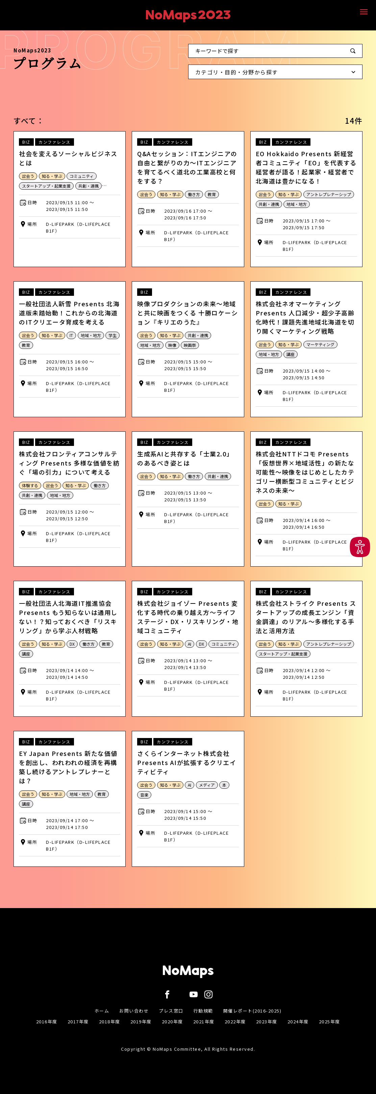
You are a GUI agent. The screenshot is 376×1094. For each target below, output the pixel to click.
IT (71, 335)
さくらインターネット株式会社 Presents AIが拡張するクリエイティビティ (186, 762)
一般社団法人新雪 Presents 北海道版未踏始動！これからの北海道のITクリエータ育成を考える (69, 312)
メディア (207, 785)
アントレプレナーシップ (328, 194)
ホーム (102, 1010)
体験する (30, 485)
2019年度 (141, 1021)
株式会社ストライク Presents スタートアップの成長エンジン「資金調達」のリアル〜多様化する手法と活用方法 (306, 617)
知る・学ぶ (52, 176)
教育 (212, 194)
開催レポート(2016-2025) (252, 1010)
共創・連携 (88, 186)
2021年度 (204, 1021)
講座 (290, 354)
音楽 (144, 795)
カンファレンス (55, 142)
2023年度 (266, 1021)
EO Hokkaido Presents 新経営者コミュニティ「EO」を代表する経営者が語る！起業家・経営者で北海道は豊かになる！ (306, 167)
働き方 (194, 194)
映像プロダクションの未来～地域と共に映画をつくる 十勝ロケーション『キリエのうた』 (187, 312)
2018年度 (109, 1021)
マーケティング (320, 344)
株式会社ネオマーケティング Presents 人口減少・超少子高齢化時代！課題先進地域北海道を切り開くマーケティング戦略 (305, 317)
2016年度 (46, 1021)
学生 (112, 335)
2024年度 (298, 1021)
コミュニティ (82, 176)
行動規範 (203, 1010)
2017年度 (78, 1021)
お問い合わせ (134, 1010)
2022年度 (235, 1021)
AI (189, 644)
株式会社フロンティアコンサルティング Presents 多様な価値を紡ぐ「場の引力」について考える (69, 462)
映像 (172, 345)
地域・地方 (296, 204)
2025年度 (329, 1021)
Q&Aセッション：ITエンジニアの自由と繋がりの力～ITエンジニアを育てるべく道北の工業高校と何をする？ (187, 167)
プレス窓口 (171, 1010)
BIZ (26, 142)
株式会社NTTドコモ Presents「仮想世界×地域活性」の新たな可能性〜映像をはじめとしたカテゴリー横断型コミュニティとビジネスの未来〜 (305, 472)
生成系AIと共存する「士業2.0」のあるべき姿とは (185, 458)
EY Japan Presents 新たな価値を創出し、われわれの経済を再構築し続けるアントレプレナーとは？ (68, 767)
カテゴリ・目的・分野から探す (277, 73)
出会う (28, 176)
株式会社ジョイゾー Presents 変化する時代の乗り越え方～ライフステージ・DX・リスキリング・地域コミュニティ (188, 617)
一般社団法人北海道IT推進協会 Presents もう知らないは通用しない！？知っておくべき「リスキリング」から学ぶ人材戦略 (68, 617)
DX (72, 644)
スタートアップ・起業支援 (46, 186)
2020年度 (172, 1021)
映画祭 (190, 345)
